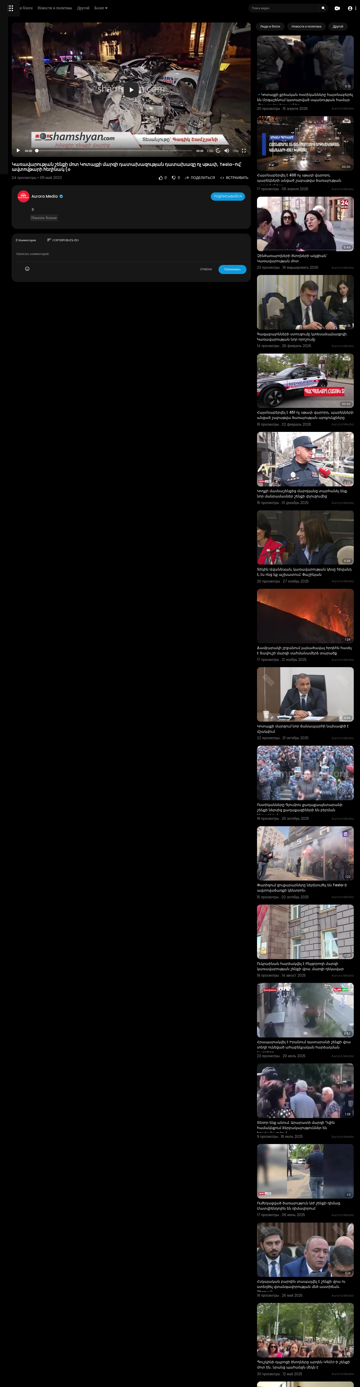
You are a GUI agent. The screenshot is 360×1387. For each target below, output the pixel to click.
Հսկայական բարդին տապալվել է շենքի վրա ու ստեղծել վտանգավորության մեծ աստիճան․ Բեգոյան (313, 1132)
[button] (350, 8)
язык (33, 176)
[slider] (154, 126)
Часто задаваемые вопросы (27, 152)
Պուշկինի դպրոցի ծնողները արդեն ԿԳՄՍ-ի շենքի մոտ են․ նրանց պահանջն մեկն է (314, 1202)
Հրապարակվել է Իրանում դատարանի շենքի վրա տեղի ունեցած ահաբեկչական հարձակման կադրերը (315, 924)
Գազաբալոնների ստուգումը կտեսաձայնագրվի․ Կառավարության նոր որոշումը (315, 297)
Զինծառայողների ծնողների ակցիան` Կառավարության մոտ (311, 227)
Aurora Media (110, 172)
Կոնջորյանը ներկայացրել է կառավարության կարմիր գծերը (306, 1269)
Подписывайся (247, 172)
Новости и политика (123, 8)
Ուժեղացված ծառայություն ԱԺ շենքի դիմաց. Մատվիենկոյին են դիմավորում (312, 1061)
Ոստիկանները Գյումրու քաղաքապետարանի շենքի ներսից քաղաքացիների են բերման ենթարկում (313, 715)
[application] (171, 78)
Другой (152, 8)
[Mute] (245, 126)
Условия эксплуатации (23, 158)
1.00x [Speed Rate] (229, 126)
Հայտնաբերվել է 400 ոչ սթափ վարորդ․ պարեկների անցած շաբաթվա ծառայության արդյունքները (312, 159)
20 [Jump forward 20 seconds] (237, 126)
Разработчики (16, 176)
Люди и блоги (89, 8)
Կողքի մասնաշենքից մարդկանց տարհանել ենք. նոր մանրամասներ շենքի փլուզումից (315, 437)
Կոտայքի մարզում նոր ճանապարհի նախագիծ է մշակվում (310, 645)
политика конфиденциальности (30, 164)
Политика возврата (20, 146)
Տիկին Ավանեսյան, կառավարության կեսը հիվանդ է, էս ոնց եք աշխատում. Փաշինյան (311, 507)
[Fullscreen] (262, 126)
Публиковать (251, 245)
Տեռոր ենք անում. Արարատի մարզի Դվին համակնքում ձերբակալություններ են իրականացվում (314, 994)
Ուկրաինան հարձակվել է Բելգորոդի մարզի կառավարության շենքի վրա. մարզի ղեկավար (309, 854)
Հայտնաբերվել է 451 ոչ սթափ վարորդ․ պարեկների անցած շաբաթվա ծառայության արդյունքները (312, 367)
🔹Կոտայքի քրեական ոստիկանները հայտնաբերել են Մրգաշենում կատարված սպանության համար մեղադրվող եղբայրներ (310, 92)
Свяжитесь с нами (31, 170)
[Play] (80, 126)
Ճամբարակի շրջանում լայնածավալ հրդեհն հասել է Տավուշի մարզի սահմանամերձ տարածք (310, 578)
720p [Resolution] (254, 126)
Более (169, 8)
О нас (10, 170)
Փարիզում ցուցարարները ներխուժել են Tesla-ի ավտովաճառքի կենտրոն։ (313, 783)
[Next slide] (347, 27)
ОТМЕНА (224, 245)
